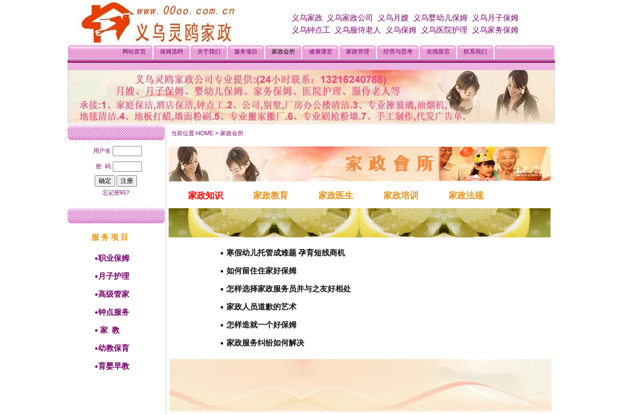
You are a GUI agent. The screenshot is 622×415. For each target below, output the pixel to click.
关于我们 (209, 51)
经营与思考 (398, 51)
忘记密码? (116, 192)
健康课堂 (320, 51)
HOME (205, 133)
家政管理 (357, 51)
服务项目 (246, 51)
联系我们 (475, 51)
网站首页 (134, 51)
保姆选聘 (171, 51)
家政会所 (283, 51)
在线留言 (438, 51)
